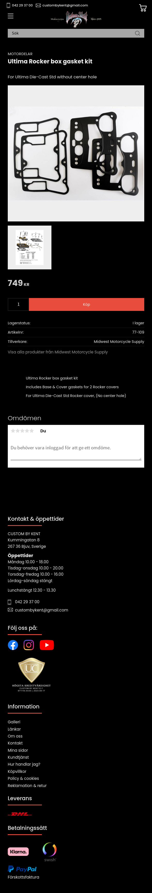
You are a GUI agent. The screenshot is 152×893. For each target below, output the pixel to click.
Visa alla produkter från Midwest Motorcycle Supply (58, 352)
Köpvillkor (17, 771)
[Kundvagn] (143, 8)
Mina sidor (18, 750)
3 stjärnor (22, 430)
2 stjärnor (17, 430)
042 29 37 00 (22, 5)
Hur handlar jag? (24, 764)
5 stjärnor (31, 430)
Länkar (14, 729)
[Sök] (137, 33)
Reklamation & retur (27, 785)
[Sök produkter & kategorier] (73, 33)
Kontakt (15, 743)
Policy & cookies (23, 778)
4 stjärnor (27, 430)
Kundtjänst (18, 757)
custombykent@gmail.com (65, 5)
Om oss (15, 736)
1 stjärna (13, 430)
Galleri (14, 722)
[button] (9, 17)
